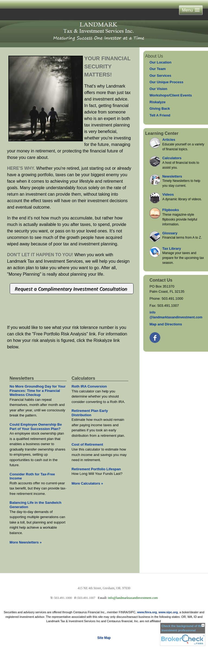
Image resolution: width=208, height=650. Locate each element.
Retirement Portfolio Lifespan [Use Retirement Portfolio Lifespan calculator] (96, 469)
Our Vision (158, 89)
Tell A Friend (160, 115)
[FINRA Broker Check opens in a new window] (182, 634)
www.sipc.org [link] (168, 612)
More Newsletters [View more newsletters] (25, 542)
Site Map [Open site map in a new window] (103, 638)
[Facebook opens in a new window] (155, 336)
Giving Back (160, 108)
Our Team (158, 69)
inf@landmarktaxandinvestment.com (176, 315)
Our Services (160, 76)
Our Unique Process (166, 82)
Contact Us (161, 280)
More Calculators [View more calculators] (87, 483)
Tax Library (171, 248)
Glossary (169, 233)
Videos (168, 194)
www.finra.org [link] (147, 612)
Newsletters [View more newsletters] (21, 378)
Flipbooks (170, 210)
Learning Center (161, 133)
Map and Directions (166, 324)
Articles (168, 140)
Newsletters (172, 176)
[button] (191, 10)
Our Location (160, 62)
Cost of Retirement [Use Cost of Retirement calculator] (87, 444)
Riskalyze (157, 102)
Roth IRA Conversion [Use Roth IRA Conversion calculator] (89, 386)
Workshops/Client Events (171, 95)
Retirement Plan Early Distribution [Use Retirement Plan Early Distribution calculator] (90, 413)
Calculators (171, 158)
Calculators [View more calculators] (83, 378)
